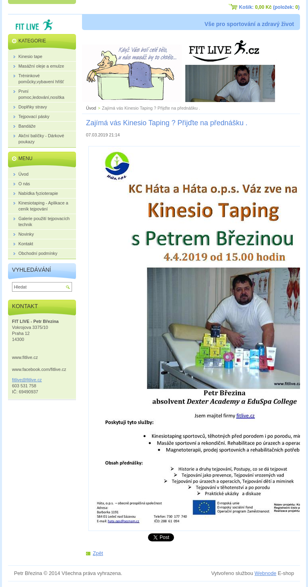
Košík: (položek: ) (269, 7)
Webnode (265, 573)
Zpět (98, 553)
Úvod (91, 108)
